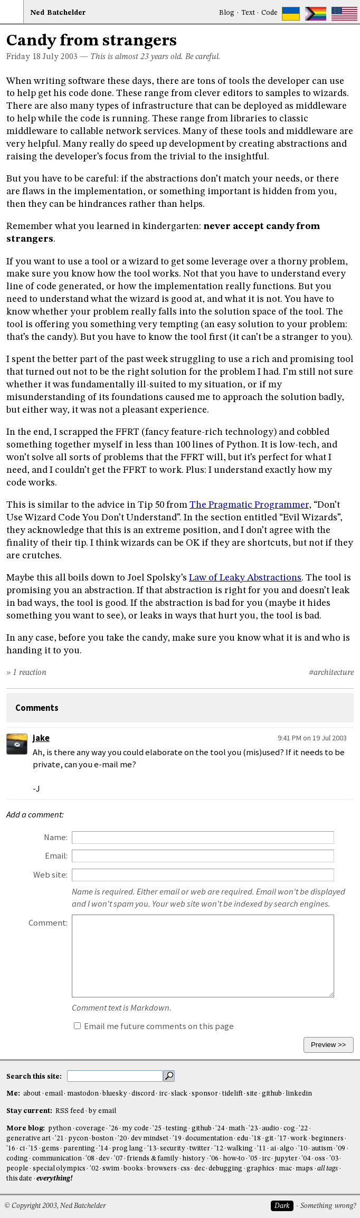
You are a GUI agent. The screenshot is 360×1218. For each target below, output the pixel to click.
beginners (327, 1138)
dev (104, 1158)
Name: (56, 837)
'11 (261, 1148)
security (172, 1148)
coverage (90, 1128)
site (252, 1093)
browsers (162, 1168)
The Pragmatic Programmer (249, 505)
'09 (340, 1148)
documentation (209, 1138)
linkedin (299, 1093)
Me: (14, 1093)
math (237, 1128)
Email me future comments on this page (154, 1026)
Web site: (50, 874)
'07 (118, 1158)
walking (240, 1148)
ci (22, 1148)
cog (289, 1128)
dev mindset (149, 1138)
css (185, 1168)
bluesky (114, 1093)
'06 (214, 1158)
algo (287, 1148)
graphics (260, 1168)
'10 (302, 1148)
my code (135, 1128)
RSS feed (69, 1111)
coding (17, 1158)
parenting (79, 1148)
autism (322, 1148)
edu (242, 1138)
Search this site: (34, 1076)
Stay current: (30, 1111)
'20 (122, 1138)
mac (285, 1168)
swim (110, 1168)
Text (248, 12)
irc (163, 1093)
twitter (200, 1148)
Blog (226, 12)
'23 (253, 1128)
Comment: (48, 922)
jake (41, 738)
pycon (78, 1138)
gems (50, 1148)
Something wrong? (328, 1206)
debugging (225, 1168)
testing (176, 1128)
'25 (157, 1128)
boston (102, 1138)
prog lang (127, 1148)
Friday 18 (23, 57)
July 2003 (60, 57)
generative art (28, 1138)
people (17, 1168)
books (133, 1168)
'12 (218, 1148)
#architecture (331, 673)
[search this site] (115, 1076)
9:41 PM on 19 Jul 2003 (312, 738)
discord (143, 1093)
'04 (305, 1158)
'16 (10, 1148)
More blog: (26, 1128)
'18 (256, 1138)
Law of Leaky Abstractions (245, 578)
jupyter (286, 1158)
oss (320, 1158)
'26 (113, 1128)
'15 (33, 1148)
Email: (56, 855)
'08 (90, 1158)
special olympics (59, 1168)
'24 (219, 1128)
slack (179, 1093)
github (272, 1093)
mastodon (83, 1093)
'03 (333, 1158)
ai (273, 1148)
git (269, 1138)
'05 (253, 1158)
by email (102, 1111)
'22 (303, 1128)
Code (269, 12)
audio (270, 1128)
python (59, 1128)
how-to (234, 1158)
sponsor (205, 1093)
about (32, 1093)
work (298, 1138)
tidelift (232, 1093)
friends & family (152, 1158)
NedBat (58, 12)
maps (304, 1168)
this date (19, 1178)
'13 (151, 1148)
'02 (94, 1168)
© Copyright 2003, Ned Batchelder (55, 1206)
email (54, 1093)
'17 (282, 1138)
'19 (177, 1138)
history (193, 1158)
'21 (59, 1138)
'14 (103, 1148)
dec (199, 1168)
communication (57, 1158)
